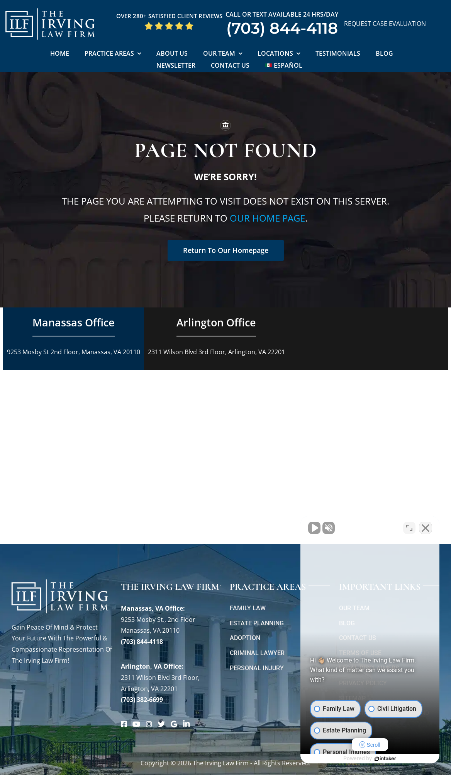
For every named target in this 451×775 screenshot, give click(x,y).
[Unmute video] (314, 528)
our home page (267, 218)
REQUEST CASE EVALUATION (385, 23)
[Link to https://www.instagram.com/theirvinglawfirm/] (149, 723)
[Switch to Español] (283, 66)
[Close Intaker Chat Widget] (425, 528)
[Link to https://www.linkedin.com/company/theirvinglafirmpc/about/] (186, 724)
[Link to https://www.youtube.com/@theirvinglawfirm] (136, 723)
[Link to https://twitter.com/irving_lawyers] (161, 723)
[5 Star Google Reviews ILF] (169, 24)
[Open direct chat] (409, 528)
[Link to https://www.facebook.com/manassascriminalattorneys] (124, 723)
